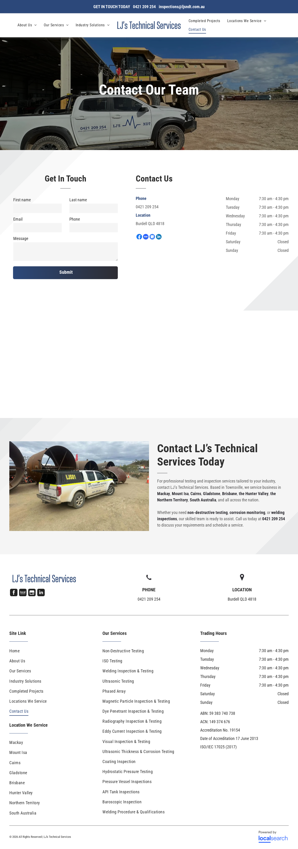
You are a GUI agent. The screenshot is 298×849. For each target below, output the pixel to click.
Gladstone (211, 493)
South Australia (203, 499)
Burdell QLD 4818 (150, 223)
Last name (78, 199)
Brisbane (229, 493)
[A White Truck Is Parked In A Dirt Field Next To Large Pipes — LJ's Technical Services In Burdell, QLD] (79, 486)
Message (20, 238)
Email (18, 219)
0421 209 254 (147, 206)
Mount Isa (180, 493)
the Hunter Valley (253, 493)
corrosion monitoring (247, 512)
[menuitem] (27, 25)
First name (22, 199)
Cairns (195, 493)
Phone (74, 219)
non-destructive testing (207, 512)
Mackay (163, 493)
